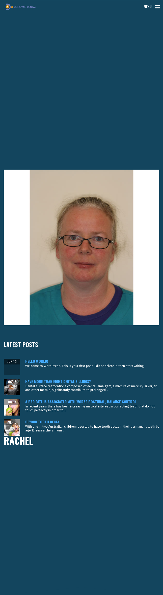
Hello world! (36, 361)
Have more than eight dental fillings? (58, 381)
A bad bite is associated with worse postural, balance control (81, 401)
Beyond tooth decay (42, 421)
